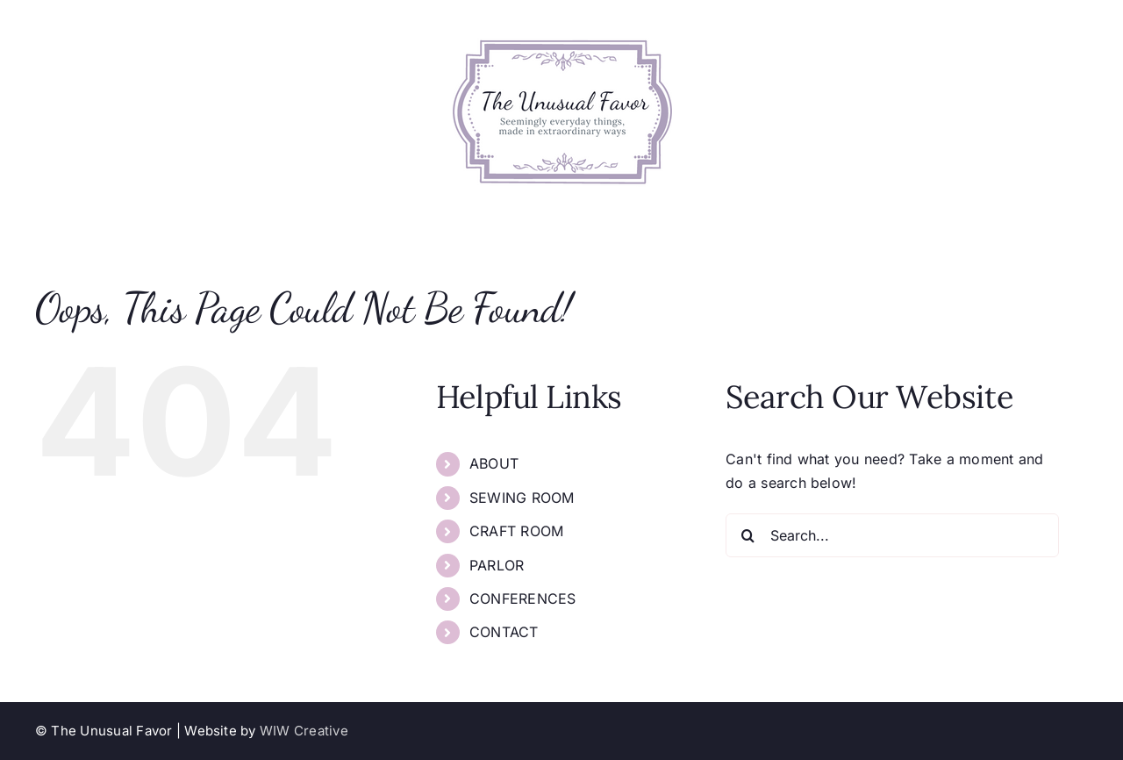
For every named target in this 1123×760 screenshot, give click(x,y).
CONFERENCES (522, 598)
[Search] (747, 535)
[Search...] (892, 535)
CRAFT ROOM (516, 531)
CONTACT (504, 632)
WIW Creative (304, 730)
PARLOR (496, 565)
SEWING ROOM (522, 497)
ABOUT (494, 463)
